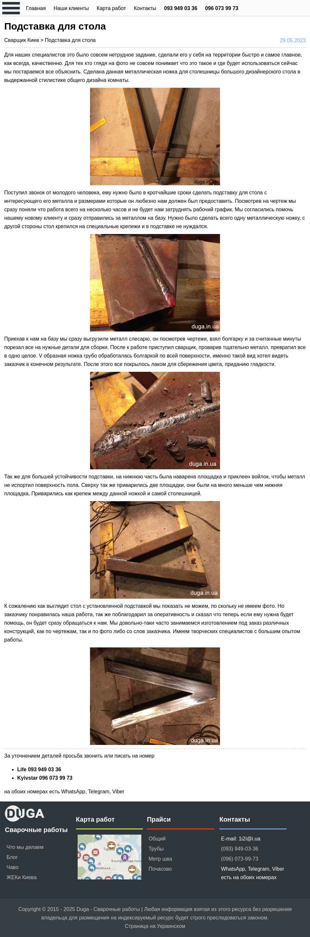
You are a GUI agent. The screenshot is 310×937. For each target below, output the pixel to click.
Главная (36, 8)
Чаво (12, 867)
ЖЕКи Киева (21, 877)
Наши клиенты (71, 8)
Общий (157, 838)
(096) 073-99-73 (239, 859)
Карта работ (111, 8)
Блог (12, 857)
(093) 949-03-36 (239, 849)
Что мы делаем (25, 847)
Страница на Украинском (155, 926)
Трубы (156, 849)
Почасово (160, 869)
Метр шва (160, 859)
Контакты (145, 8)
